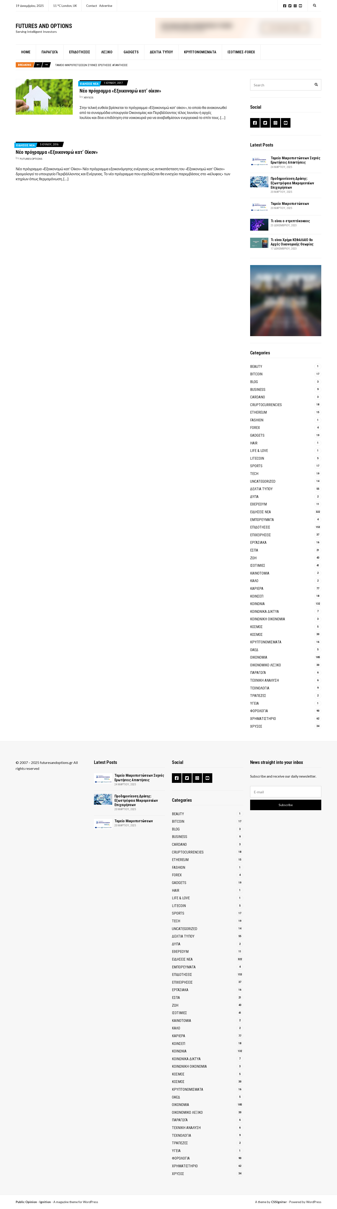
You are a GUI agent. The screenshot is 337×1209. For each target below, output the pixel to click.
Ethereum (258, 413)
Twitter (290, 6)
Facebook (284, 6)
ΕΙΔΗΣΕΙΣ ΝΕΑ (89, 84)
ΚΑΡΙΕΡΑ (256, 589)
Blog (254, 383)
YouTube (300, 6)
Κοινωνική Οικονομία (267, 620)
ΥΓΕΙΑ (254, 704)
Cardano (257, 398)
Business (257, 390)
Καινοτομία (259, 574)
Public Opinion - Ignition (33, 1202)
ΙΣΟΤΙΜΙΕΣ (257, 566)
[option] (188, 65)
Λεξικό (106, 53)
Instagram (295, 6)
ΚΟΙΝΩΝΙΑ (257, 605)
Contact (91, 6)
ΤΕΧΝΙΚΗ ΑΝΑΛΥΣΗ (264, 681)
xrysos (88, 98)
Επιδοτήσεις (79, 53)
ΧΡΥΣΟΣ (256, 727)
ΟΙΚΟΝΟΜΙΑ (258, 658)
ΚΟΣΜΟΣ (256, 628)
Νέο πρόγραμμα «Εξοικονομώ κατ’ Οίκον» (57, 153)
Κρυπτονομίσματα (200, 53)
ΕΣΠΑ (254, 551)
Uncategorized (262, 482)
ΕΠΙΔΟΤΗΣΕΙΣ (260, 528)
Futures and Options (44, 26)
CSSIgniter (279, 1202)
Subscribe (286, 805)
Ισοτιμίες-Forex (241, 53)
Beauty (256, 367)
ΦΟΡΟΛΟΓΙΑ (259, 712)
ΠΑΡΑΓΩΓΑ (258, 673)
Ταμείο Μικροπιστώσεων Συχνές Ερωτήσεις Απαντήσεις (91, 65)
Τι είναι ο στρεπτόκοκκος (290, 222)
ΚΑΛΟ (254, 582)
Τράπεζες (258, 696)
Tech (254, 474)
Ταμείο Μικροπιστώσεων (290, 204)
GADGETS (131, 53)
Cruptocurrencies (266, 405)
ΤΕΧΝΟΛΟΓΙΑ (259, 689)
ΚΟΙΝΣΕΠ (256, 597)
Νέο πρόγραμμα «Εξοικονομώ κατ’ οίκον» (120, 92)
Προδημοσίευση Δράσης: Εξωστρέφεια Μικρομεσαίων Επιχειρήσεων (292, 183)
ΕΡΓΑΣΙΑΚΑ (258, 543)
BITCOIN (256, 375)
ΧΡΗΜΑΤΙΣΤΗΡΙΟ (263, 719)
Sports (256, 467)
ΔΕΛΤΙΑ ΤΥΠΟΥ (161, 53)
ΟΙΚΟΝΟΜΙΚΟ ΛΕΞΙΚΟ (265, 666)
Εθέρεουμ (258, 505)
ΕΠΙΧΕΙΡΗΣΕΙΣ (260, 536)
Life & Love (259, 451)
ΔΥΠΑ (254, 497)
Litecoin (257, 459)
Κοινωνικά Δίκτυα (264, 612)
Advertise (105, 6)
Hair (253, 444)
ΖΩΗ (253, 559)
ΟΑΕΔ (254, 650)
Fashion (256, 421)
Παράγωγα (49, 53)
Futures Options (31, 159)
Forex (255, 428)
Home (25, 53)
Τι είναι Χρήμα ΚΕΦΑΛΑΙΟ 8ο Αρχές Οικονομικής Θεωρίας (292, 243)
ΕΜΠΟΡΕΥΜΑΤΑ (262, 520)
